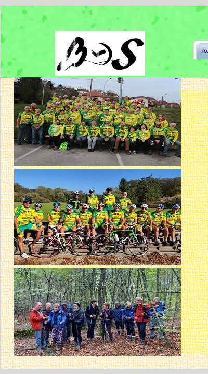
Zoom (85, 99)
